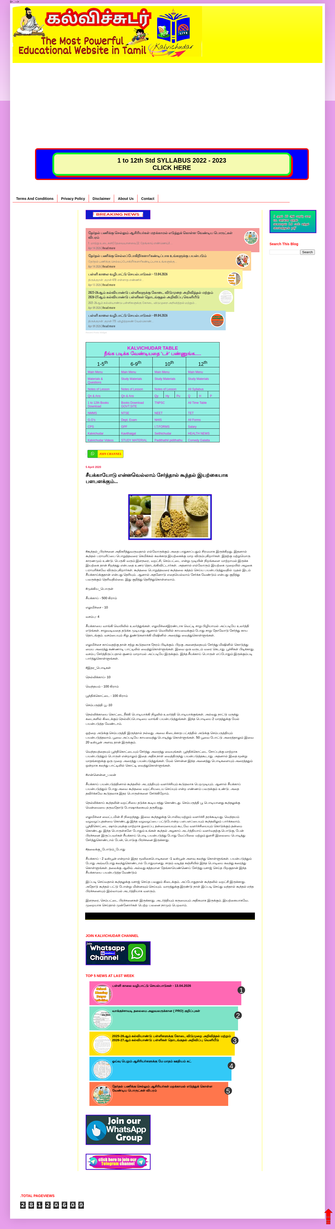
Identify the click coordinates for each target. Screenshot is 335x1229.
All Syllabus (196, 389)
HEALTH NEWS (199, 433)
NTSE (125, 413)
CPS (91, 426)
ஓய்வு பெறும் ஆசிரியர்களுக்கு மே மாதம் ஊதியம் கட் (151, 1061)
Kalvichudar (96, 433)
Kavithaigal (128, 433)
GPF (124, 426)
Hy (167, 396)
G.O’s (91, 420)
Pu (178, 396)
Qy (156, 396)
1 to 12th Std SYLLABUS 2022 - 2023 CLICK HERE (171, 164)
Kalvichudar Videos (101, 440)
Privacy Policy (73, 199)
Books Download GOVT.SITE (132, 404)
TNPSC (160, 403)
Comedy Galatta (199, 440)
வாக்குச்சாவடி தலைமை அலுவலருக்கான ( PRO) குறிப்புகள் (156, 1011)
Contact (147, 199)
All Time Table (197, 403)
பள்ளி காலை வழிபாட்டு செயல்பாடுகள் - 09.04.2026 (128, 315)
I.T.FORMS (162, 426)
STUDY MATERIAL (134, 440)
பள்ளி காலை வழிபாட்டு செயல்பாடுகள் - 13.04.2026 (128, 274)
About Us (125, 199)
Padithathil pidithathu (169, 440)
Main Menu (95, 372)
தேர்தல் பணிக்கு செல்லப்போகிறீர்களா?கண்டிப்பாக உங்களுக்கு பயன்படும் (147, 256)
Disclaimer (102, 199)
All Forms (194, 420)
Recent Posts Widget (96, 332)
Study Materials (131, 379)
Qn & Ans (94, 396)
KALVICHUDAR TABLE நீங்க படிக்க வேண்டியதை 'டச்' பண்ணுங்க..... (152, 350)
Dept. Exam (129, 420)
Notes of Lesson (99, 389)
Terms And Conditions (35, 199)
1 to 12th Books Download (98, 404)
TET (191, 413)
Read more (109, 248)
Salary (192, 426)
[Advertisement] (167, 98)
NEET (159, 413)
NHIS (158, 420)
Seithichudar (163, 433)
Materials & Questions (95, 380)
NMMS (92, 413)
